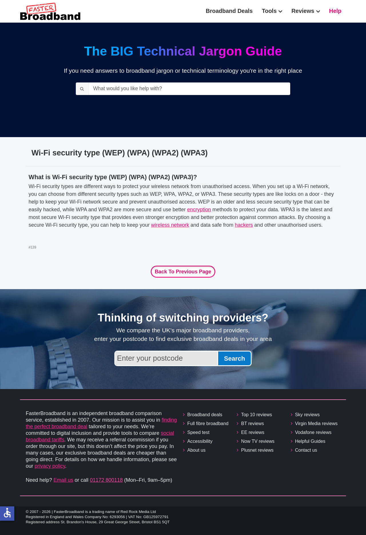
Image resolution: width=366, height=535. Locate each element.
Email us (63, 480)
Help (335, 11)
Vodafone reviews (313, 432)
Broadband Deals (229, 11)
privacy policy (50, 466)
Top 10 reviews (256, 414)
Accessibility (199, 441)
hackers (244, 225)
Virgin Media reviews (316, 423)
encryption (199, 209)
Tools (269, 11)
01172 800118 (106, 480)
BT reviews (252, 423)
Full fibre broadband (207, 423)
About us (196, 450)
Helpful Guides (310, 441)
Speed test (198, 432)
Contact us (306, 450)
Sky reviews (307, 414)
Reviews (302, 11)
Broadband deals (204, 414)
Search (234, 358)
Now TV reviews (257, 441)
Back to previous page (183, 272)
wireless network (170, 225)
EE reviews (252, 432)
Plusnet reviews (257, 450)
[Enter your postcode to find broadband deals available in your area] (166, 358)
